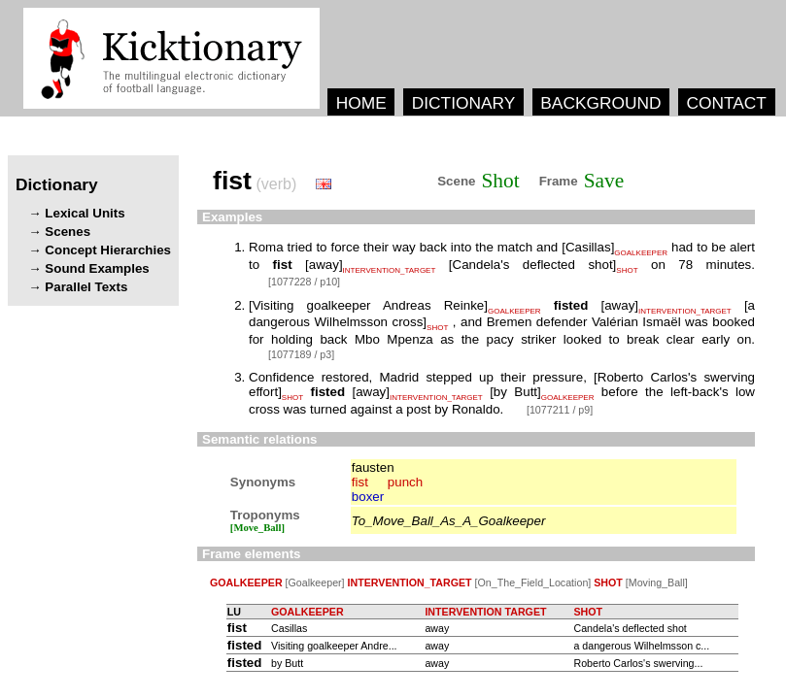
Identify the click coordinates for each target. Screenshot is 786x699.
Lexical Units (84, 213)
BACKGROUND (600, 103)
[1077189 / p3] (301, 354)
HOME (361, 103)
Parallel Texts (86, 287)
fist (360, 482)
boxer (368, 496)
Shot (501, 180)
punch (405, 482)
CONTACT (726, 103)
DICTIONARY (464, 103)
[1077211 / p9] (560, 410)
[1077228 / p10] (304, 281)
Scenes (67, 231)
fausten (373, 467)
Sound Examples (97, 268)
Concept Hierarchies (108, 250)
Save (604, 180)
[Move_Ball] (257, 527)
